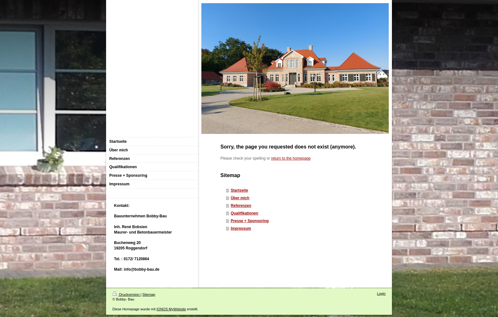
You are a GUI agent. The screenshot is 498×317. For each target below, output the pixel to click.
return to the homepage (291, 158)
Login (381, 293)
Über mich (240, 198)
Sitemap (148, 294)
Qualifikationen (244, 213)
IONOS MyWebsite (171, 309)
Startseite (239, 190)
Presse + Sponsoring (250, 221)
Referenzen (241, 205)
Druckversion (126, 294)
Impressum (241, 228)
